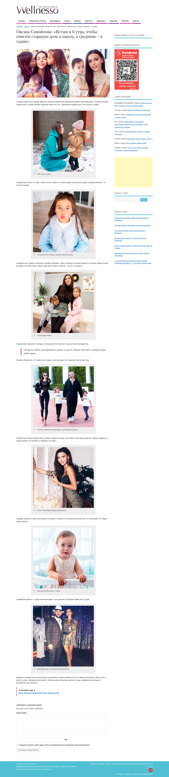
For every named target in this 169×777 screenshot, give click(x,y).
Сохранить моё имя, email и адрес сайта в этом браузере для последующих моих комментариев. (54, 745)
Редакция (128, 774)
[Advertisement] (133, 172)
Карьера (113, 21)
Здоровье (101, 21)
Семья (67, 21)
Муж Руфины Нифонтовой (136, 143)
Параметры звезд (37, 21)
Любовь (125, 21)
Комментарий (21, 713)
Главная (19, 26)
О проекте (120, 774)
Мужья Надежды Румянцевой (139, 110)
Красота (88, 21)
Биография (55, 21)
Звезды (21, 21)
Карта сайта (149, 774)
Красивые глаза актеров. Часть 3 (139, 139)
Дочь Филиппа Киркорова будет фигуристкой (39, 693)
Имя (66, 739)
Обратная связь (137, 774)
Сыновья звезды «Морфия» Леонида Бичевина (132, 225)
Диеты (136, 21)
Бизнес (77, 21)
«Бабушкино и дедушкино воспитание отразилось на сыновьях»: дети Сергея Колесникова (131, 124)
